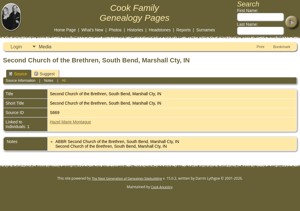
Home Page (65, 30)
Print (261, 47)
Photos (115, 30)
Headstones (160, 30)
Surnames (205, 30)
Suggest (44, 74)
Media (45, 46)
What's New (92, 30)
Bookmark (281, 47)
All (64, 81)
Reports (183, 30)
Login (16, 46)
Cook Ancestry (161, 187)
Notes (48, 81)
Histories (135, 30)
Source (18, 74)
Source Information (20, 81)
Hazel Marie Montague (70, 122)
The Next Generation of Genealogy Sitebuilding (127, 178)
